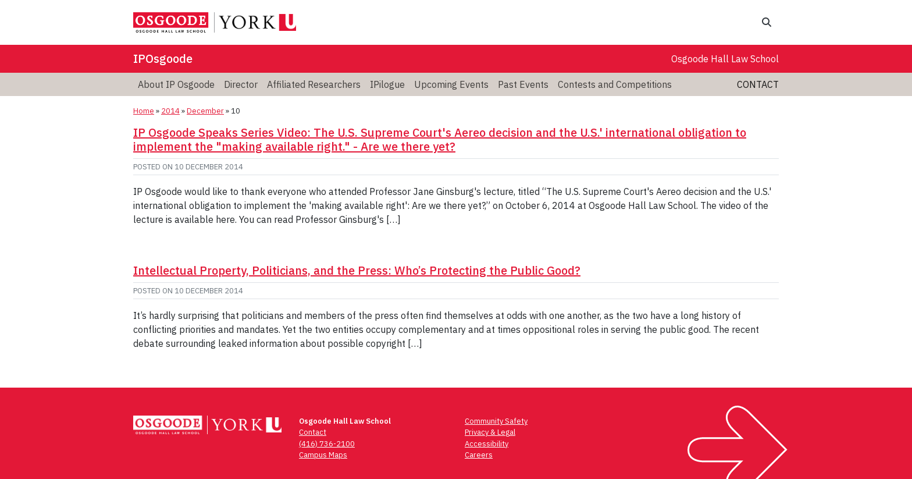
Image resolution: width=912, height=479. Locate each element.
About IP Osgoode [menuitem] (176, 84)
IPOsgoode (163, 58)
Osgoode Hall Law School (725, 59)
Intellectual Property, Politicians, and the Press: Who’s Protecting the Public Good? (356, 270)
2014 (170, 111)
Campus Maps (323, 455)
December (205, 111)
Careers (479, 455)
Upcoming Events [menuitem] (451, 84)
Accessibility (486, 444)
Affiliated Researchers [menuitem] (314, 84)
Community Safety (496, 421)
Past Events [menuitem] (523, 84)
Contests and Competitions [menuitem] (615, 84)
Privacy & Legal (490, 432)
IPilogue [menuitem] (387, 84)
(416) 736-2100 (327, 444)
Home (143, 111)
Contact (758, 84)
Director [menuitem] (241, 84)
